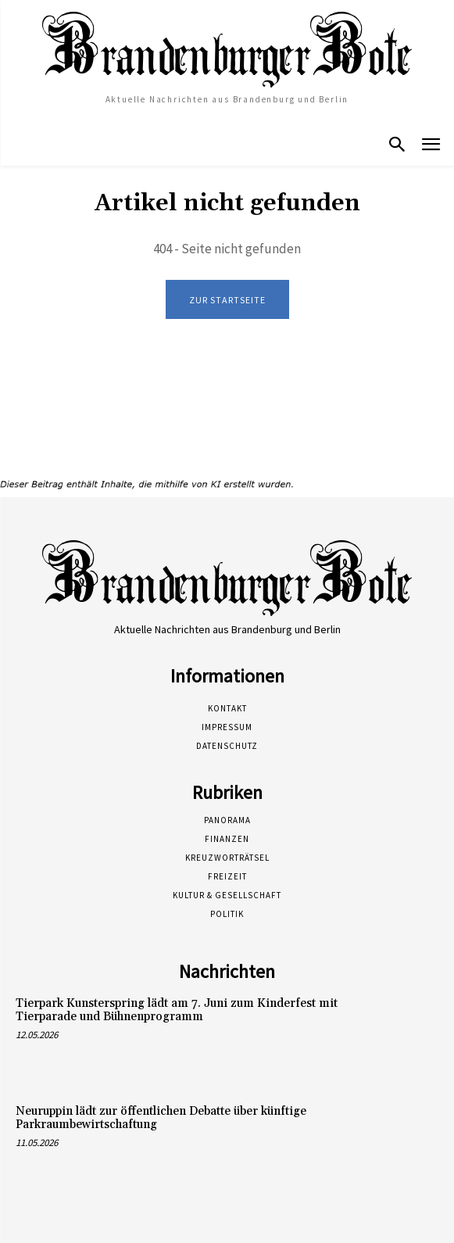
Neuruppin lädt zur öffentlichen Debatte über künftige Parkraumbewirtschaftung (161, 1118)
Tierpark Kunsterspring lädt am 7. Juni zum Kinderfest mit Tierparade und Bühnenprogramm (177, 1010)
